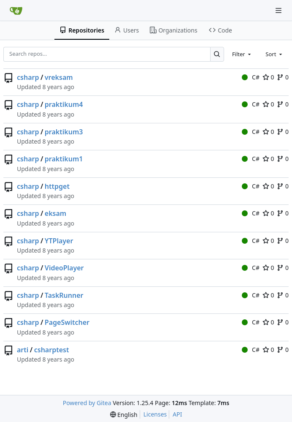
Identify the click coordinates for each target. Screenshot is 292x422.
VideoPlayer (64, 268)
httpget (57, 186)
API (177, 414)
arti (22, 350)
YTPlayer (59, 241)
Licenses (155, 414)
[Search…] (217, 54)
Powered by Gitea (87, 403)
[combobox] (242, 54)
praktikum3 (64, 132)
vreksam (59, 77)
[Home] (16, 10)
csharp (28, 77)
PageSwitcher (67, 322)
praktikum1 (64, 159)
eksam (55, 213)
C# (251, 77)
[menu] (124, 415)
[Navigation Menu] (279, 10)
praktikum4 (64, 104)
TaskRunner (64, 295)
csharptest (51, 350)
